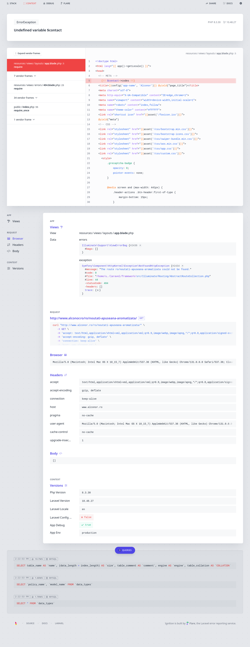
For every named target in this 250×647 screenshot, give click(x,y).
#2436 (135, 245)
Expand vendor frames (27, 53)
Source (30, 623)
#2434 (178, 266)
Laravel (59, 623)
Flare (190, 623)
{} (112, 249)
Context (12, 262)
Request (12, 232)
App (9, 215)
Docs (44, 623)
